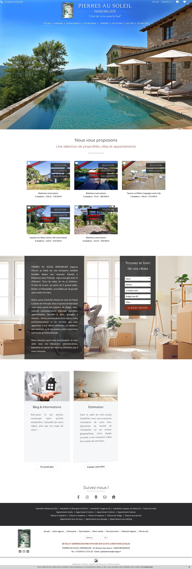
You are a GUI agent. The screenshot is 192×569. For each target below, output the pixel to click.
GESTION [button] (130, 23)
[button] (141, 279)
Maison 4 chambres (96, 515)
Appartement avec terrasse (71, 519)
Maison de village (114, 515)
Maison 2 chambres (58, 515)
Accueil (47, 531)
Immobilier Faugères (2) (101, 508)
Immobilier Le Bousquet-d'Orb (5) (74, 508)
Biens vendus (97, 531)
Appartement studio (64, 512)
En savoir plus (47, 466)
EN (157, 2)
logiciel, (92, 564)
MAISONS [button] (59, 23)
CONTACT (166, 2)
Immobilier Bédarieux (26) (47, 508)
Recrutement (84, 531)
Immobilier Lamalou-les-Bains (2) (127, 508)
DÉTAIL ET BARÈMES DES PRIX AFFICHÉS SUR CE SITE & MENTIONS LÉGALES (96, 544)
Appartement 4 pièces (127, 512)
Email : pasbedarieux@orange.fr (107, 551)
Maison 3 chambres (77, 515)
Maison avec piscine (133, 515)
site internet (100, 564)
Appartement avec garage (96, 519)
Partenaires (71, 531)
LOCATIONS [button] (117, 23)
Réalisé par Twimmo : (80, 564)
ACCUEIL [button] (47, 23)
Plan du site (143, 531)
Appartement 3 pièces (106, 512)
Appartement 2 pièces (85, 512)
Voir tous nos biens (96, 153)
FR (153, 2)
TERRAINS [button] (104, 23)
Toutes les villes (149, 508)
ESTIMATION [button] (142, 23)
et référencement (113, 564)
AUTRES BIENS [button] (90, 23)
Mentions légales (129, 531)
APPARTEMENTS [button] (73, 23)
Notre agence (58, 531)
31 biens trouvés (141, 308)
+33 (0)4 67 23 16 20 (84, 551)
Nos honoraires (112, 531)
